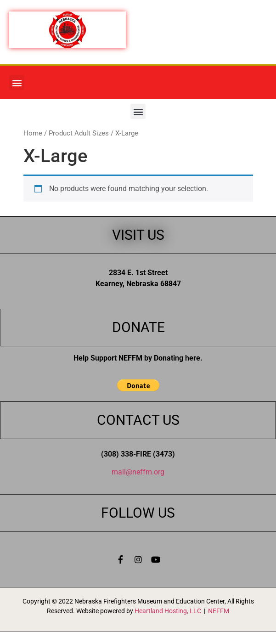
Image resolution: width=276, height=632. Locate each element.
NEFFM (218, 611)
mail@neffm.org (138, 472)
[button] (16, 82)
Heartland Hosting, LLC (168, 611)
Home (32, 133)
